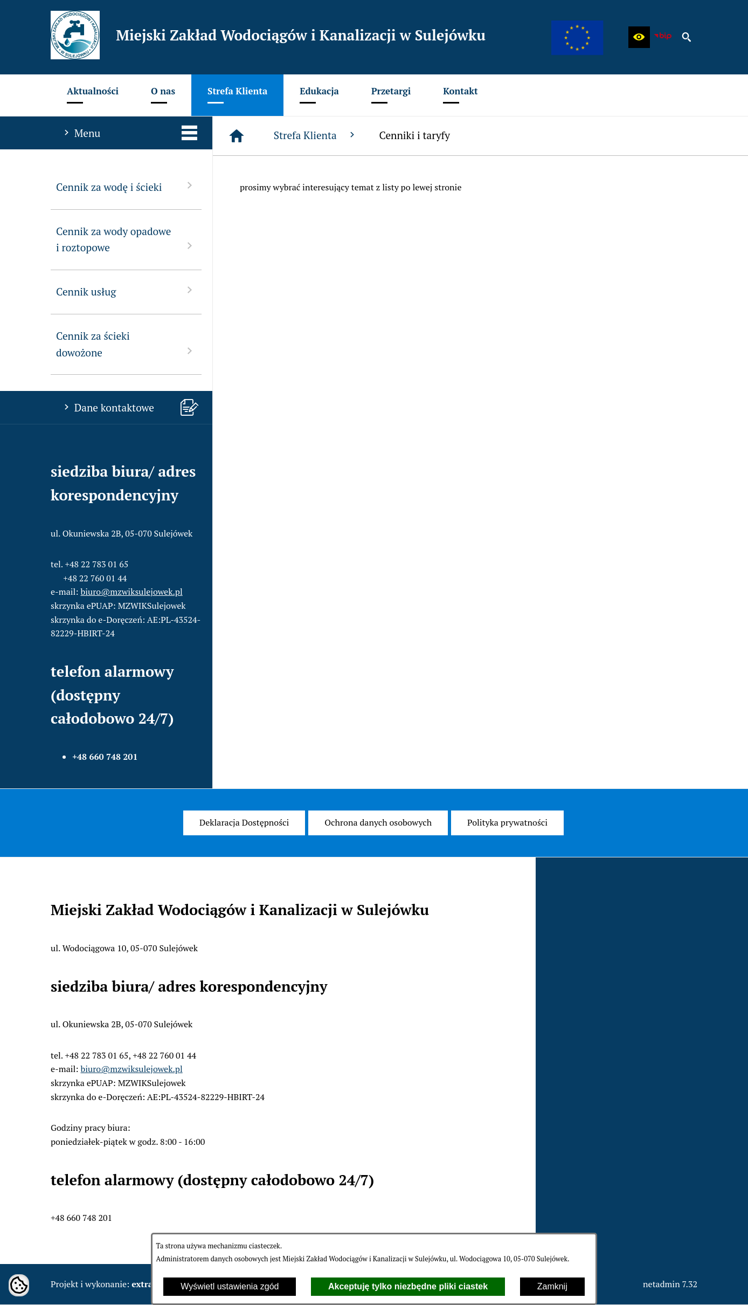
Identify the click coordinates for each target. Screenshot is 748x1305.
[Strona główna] (236, 135)
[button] (639, 37)
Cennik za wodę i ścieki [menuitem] (126, 186)
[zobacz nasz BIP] (663, 37)
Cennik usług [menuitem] (126, 291)
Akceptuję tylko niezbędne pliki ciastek (408, 1286)
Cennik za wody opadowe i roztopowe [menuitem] (126, 239)
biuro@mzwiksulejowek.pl (132, 591)
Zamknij (552, 1286)
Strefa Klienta (316, 135)
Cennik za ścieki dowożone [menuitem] (126, 344)
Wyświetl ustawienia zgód (230, 1286)
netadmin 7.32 (670, 1284)
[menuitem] (93, 95)
